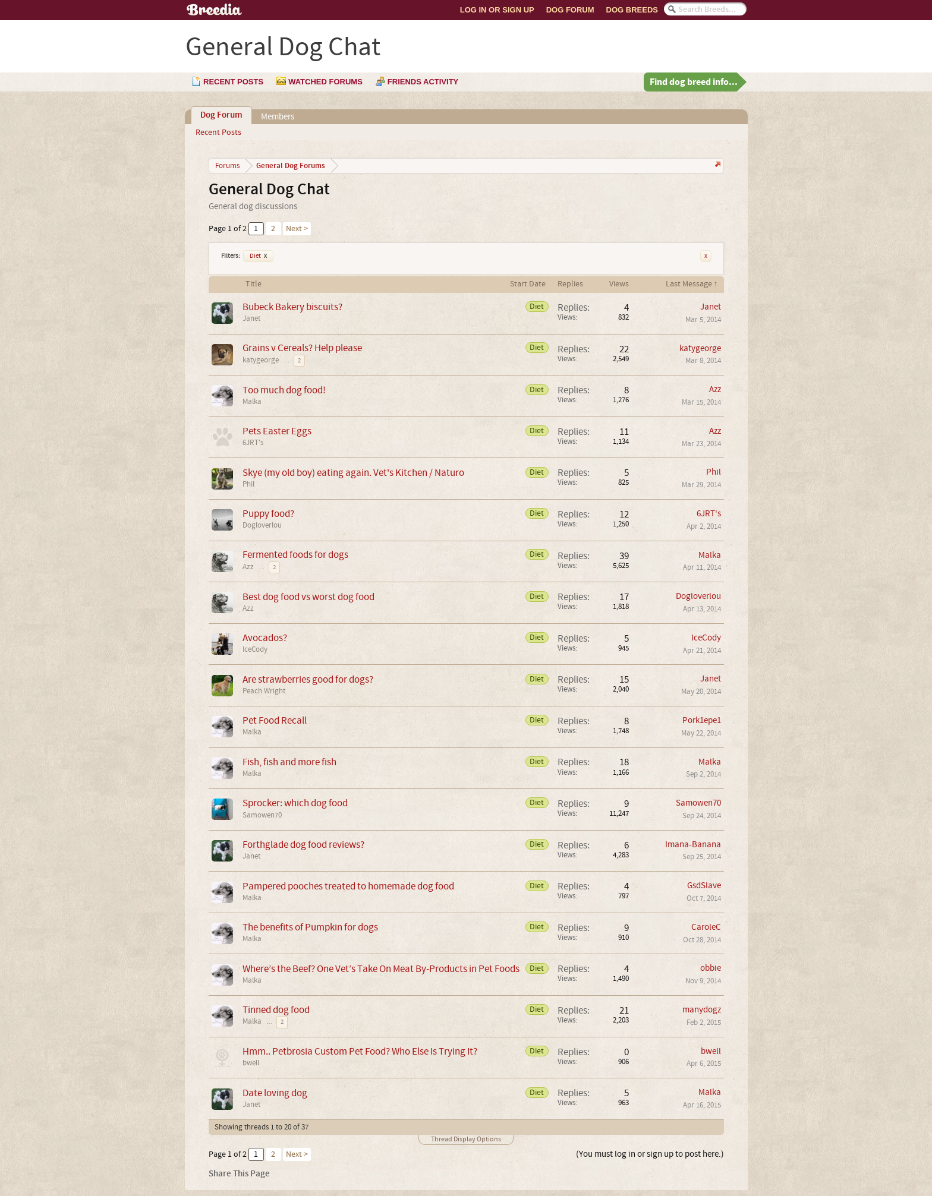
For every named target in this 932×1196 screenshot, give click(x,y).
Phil (248, 484)
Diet (258, 256)
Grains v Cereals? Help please (302, 348)
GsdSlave (704, 885)
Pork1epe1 (701, 720)
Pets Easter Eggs (277, 431)
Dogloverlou (262, 525)
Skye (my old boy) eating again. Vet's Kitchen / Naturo (353, 472)
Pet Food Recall (275, 720)
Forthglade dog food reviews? (303, 844)
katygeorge (261, 360)
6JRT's (253, 442)
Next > (297, 228)
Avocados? (265, 638)
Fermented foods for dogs (295, 554)
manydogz (701, 1009)
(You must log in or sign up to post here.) (650, 1154)
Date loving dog (275, 1093)
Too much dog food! (284, 390)
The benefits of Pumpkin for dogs (310, 927)
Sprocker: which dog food (295, 803)
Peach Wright (264, 691)
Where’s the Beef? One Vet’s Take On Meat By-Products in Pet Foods (381, 969)
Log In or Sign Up (497, 9)
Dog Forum (570, 9)
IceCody (255, 649)
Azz (715, 389)
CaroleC (706, 927)
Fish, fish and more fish (289, 762)
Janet (251, 318)
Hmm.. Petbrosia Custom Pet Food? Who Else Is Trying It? (360, 1051)
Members (277, 116)
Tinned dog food (276, 1010)
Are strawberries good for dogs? (308, 679)
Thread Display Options (466, 1139)
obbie (710, 968)
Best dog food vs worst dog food (308, 597)
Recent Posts (218, 132)
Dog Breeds (632, 9)
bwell (251, 1063)
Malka (252, 401)
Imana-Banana (693, 844)
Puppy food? (268, 513)
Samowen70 (262, 815)
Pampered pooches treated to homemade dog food (348, 886)
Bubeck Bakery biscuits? (292, 307)
